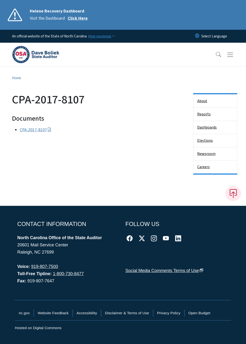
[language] (214, 36)
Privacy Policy (168, 313)
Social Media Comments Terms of (164, 270)
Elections (205, 140)
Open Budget (199, 313)
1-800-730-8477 (68, 273)
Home (16, 78)
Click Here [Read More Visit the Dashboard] (78, 18)
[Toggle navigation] (234, 54)
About (202, 101)
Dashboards (207, 127)
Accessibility (87, 313)
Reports (204, 114)
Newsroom (206, 153)
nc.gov (24, 313)
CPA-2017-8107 (35, 130)
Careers (203, 167)
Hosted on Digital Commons (38, 328)
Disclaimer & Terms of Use (127, 313)
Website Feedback (53, 313)
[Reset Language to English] (197, 36)
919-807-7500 (44, 266)
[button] (215, 54)
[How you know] (101, 36)
